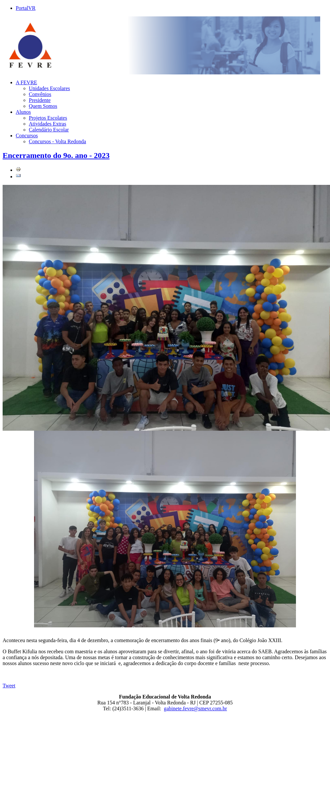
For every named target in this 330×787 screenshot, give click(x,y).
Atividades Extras (47, 124)
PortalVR (25, 8)
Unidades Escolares (49, 88)
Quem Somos (43, 106)
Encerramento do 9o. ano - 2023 (56, 155)
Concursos (27, 135)
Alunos (23, 112)
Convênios (40, 94)
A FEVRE (26, 82)
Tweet (9, 685)
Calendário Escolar (49, 129)
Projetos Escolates (48, 118)
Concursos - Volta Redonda (57, 141)
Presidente (40, 100)
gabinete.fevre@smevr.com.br (195, 708)
